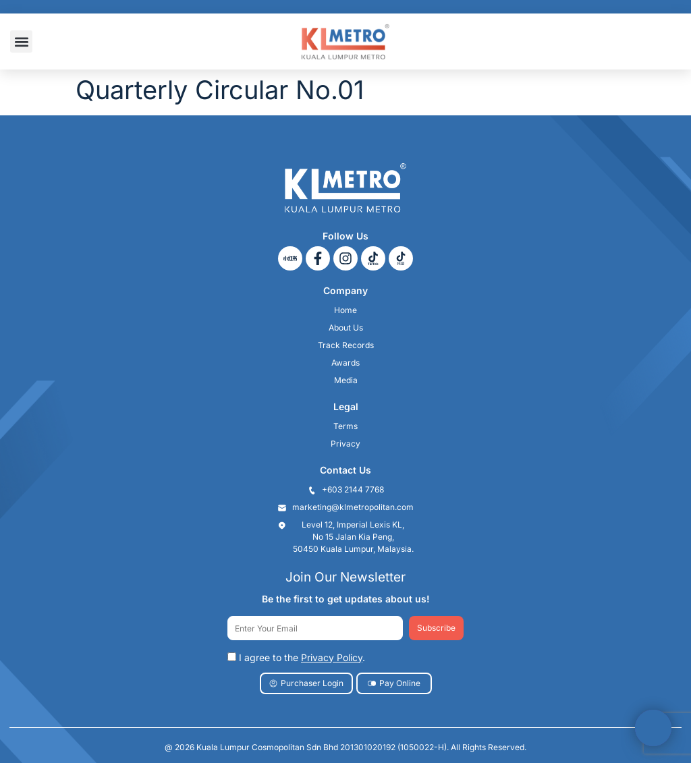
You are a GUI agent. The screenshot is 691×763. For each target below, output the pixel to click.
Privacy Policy (331, 657)
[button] (21, 41)
